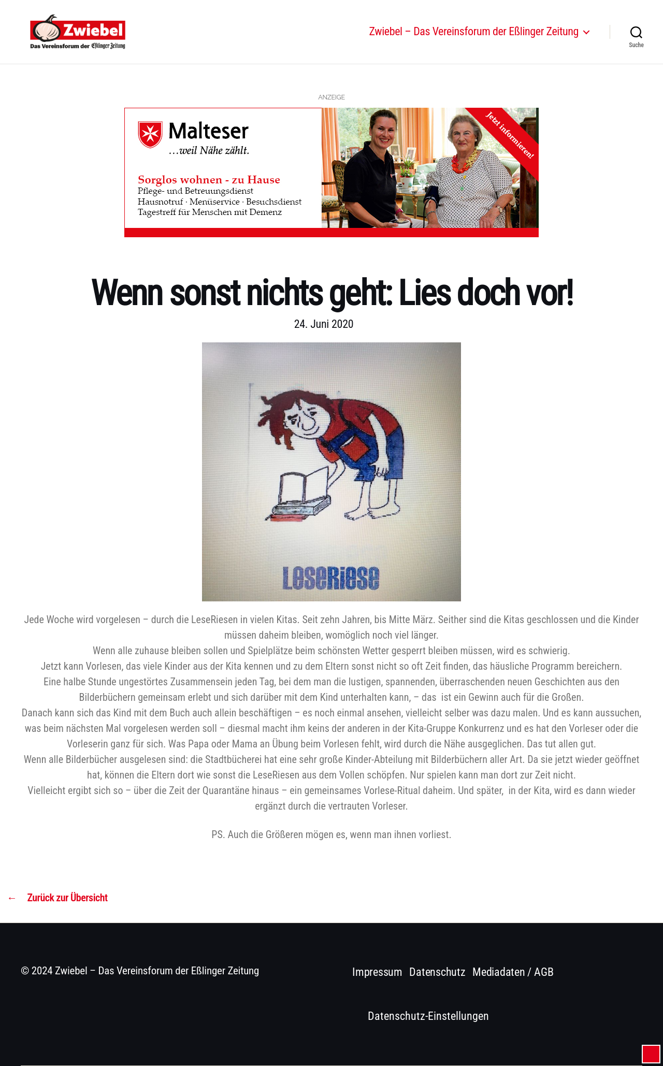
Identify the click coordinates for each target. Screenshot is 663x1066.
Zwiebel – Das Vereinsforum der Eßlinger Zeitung (474, 37)
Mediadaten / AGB (512, 972)
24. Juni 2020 (324, 324)
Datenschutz (437, 972)
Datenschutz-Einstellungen (428, 1016)
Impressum (377, 972)
